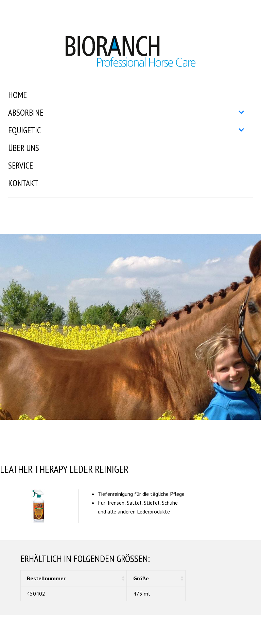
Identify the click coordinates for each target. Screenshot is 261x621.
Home (17, 95)
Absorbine (126, 112)
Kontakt (23, 183)
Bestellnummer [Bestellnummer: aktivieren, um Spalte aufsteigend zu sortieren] (46, 578)
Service (20, 165)
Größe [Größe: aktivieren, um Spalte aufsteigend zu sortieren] (141, 578)
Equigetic (126, 130)
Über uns (23, 147)
